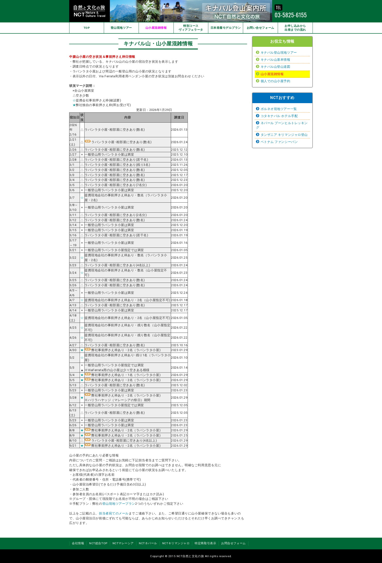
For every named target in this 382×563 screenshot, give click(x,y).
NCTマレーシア (123, 543)
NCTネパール (148, 543)
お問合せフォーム (233, 543)
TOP (87, 28)
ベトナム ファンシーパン (279, 142)
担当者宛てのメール (114, 513)
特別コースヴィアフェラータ (191, 27)
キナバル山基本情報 (275, 59)
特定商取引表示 (205, 543)
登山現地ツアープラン (118, 503)
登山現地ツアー (121, 28)
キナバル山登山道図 (275, 67)
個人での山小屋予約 (275, 81)
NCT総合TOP (98, 543)
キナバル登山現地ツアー (279, 52)
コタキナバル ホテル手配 (279, 116)
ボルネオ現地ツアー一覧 (279, 109)
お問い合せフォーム (260, 28)
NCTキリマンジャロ (176, 543)
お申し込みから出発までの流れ (295, 27)
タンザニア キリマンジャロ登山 (284, 135)
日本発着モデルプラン (225, 28)
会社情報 (78, 543)
